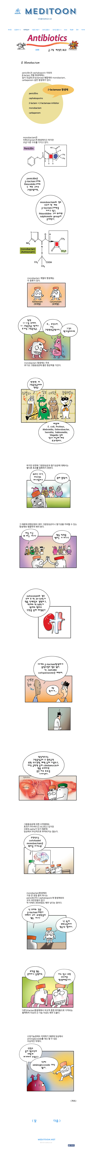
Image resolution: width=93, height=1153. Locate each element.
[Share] (71, 1145)
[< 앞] (34, 1120)
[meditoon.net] (46, 1140)
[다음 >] (57, 1120)
